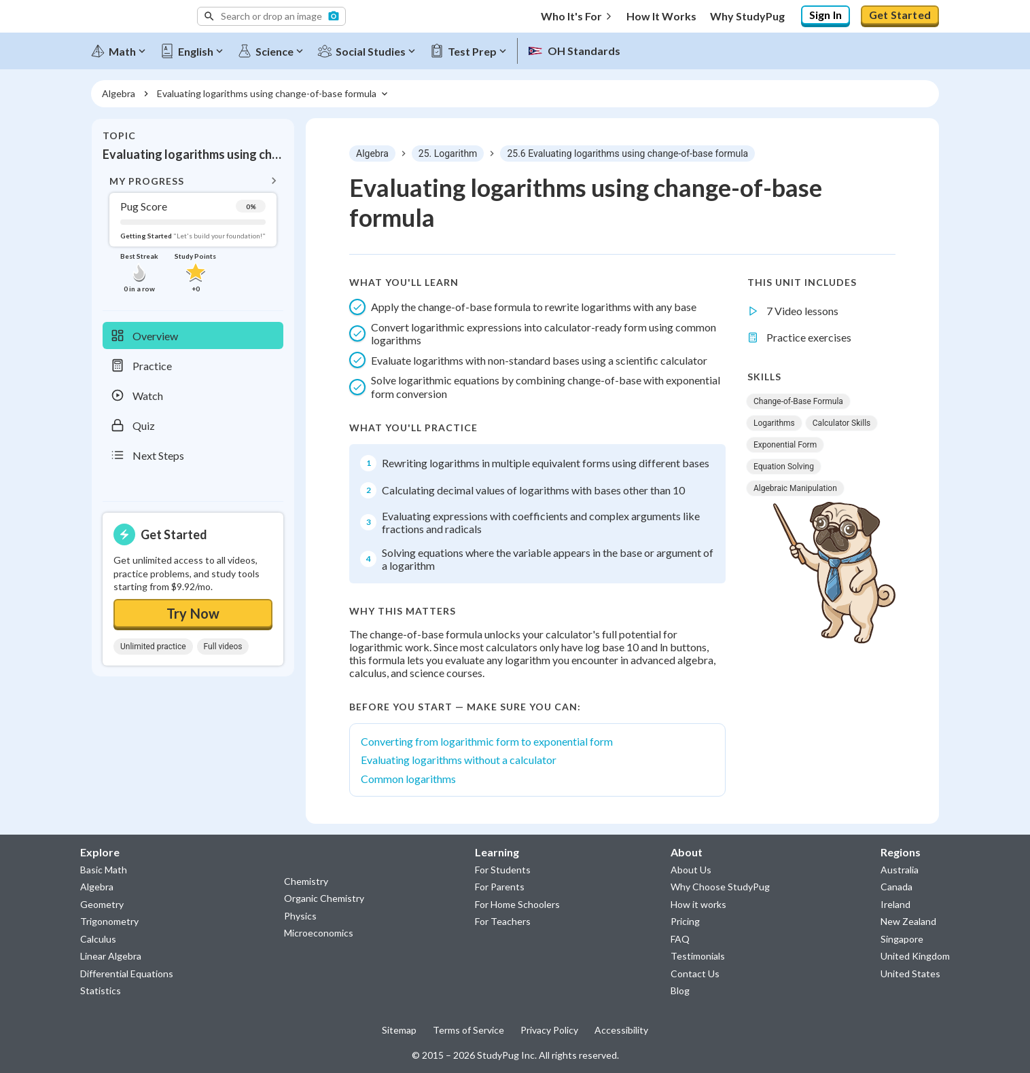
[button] (271, 16)
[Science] (275, 49)
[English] (196, 49)
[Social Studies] (371, 49)
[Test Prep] (473, 49)
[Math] (123, 49)
